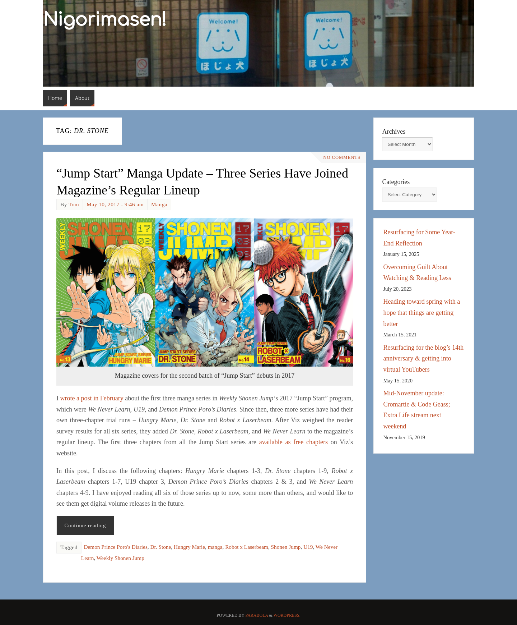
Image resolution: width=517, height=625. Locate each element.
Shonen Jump (286, 547)
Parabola (257, 615)
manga (215, 547)
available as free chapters (293, 442)
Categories (396, 181)
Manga (159, 204)
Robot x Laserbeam (246, 547)
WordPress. (287, 615)
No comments (341, 157)
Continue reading (85, 525)
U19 (308, 547)
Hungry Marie (189, 547)
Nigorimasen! (105, 20)
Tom (74, 204)
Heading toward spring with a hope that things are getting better (421, 312)
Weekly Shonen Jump (120, 558)
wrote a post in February (92, 398)
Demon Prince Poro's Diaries (115, 547)
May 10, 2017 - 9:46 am (115, 204)
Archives (393, 131)
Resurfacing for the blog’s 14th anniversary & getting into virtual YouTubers (423, 358)
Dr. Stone (160, 547)
